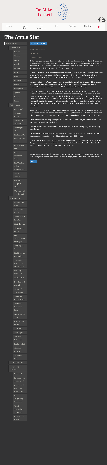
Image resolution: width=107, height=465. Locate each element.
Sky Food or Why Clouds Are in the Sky (19, 263)
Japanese (17, 80)
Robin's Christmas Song (18, 156)
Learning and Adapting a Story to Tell (19, 388)
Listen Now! (18, 109)
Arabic (16, 60)
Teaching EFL (19, 333)
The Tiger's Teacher (18, 174)
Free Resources (41, 27)
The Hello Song (19, 224)
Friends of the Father (19, 322)
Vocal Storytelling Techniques (18, 399)
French (16, 64)
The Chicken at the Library (19, 218)
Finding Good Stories (19, 418)
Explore (72, 26)
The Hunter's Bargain (19, 229)
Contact (88, 26)
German (17, 68)
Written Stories (15, 48)
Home (9, 26)
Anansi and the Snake (19, 315)
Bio (56, 26)
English (17, 52)
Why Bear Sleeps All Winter (17, 184)
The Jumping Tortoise (19, 247)
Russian (17, 97)
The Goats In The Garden (18, 122)
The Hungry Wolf (18, 129)
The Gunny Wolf (18, 356)
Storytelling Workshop (14, 368)
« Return (34, 43)
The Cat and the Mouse (19, 211)
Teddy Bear (18, 329)
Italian (16, 76)
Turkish (17, 101)
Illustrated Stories (16, 363)
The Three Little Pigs (18, 338)
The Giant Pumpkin (17, 114)
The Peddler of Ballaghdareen (19, 298)
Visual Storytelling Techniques (18, 409)
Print (43, 43)
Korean (17, 85)
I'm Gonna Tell (19, 344)
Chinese (17, 56)
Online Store (25, 27)
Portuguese (18, 89)
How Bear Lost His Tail (19, 283)
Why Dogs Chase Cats (18, 272)
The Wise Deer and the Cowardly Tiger (19, 166)
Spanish (17, 93)
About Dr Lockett (17, 349)
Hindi (16, 72)
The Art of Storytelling (18, 290)
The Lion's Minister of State (18, 307)
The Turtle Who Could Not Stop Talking (19, 138)
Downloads (18, 374)
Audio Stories (15, 105)
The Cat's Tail (19, 278)
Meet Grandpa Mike (19, 203)
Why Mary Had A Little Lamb (19, 192)
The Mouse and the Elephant (19, 254)
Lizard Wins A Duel (19, 146)
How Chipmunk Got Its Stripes (19, 238)
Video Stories (15, 198)
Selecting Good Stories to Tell (19, 379)
